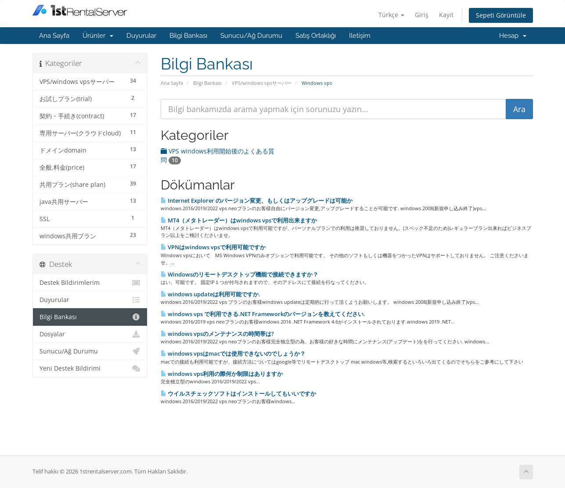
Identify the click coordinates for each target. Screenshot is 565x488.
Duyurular (141, 36)
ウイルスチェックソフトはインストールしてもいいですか (238, 393)
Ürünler (98, 36)
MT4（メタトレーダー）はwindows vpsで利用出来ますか (239, 220)
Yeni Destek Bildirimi (90, 368)
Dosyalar (90, 334)
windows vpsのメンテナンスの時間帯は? (217, 334)
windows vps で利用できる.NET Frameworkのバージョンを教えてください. (263, 314)
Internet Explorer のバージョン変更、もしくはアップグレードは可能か (257, 200)
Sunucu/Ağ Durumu (251, 36)
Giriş (421, 15)
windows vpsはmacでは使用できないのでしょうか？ (233, 353)
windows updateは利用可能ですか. (210, 294)
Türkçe (391, 15)
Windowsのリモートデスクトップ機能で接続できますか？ (239, 274)
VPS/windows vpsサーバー (261, 83)
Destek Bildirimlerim (90, 282)
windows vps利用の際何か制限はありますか (222, 374)
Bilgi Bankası (188, 36)
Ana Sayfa (54, 36)
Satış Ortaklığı (315, 36)
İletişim (360, 36)
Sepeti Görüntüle (501, 15)
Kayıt (446, 15)
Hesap (512, 36)
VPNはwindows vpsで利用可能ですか (213, 247)
